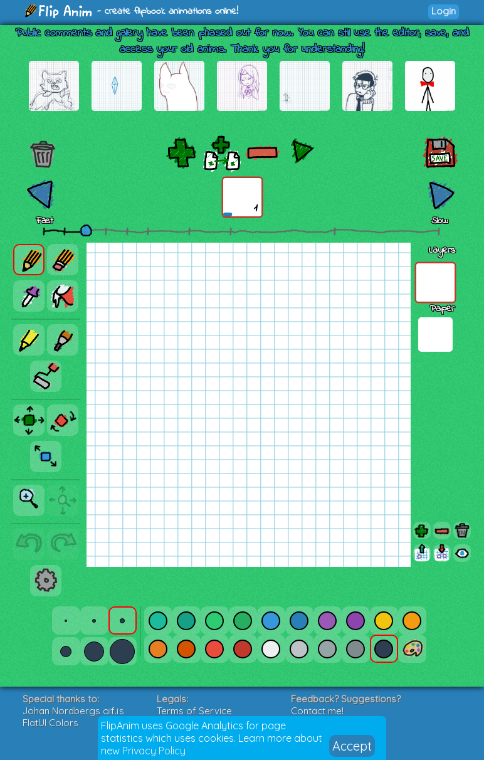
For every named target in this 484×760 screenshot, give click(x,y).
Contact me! (317, 711)
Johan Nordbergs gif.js (73, 711)
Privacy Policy (154, 750)
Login (443, 11)
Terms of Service (194, 711)
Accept (352, 746)
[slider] (86, 230)
